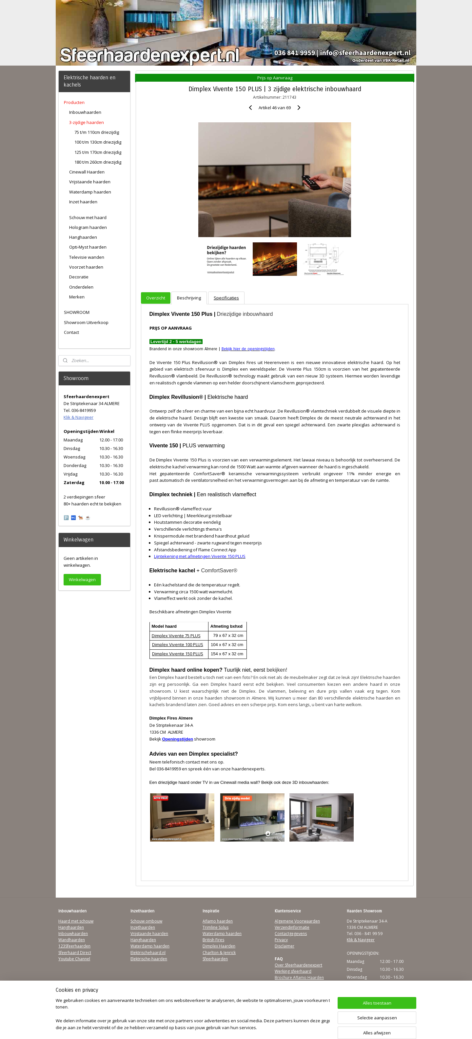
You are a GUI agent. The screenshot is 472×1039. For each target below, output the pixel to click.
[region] (193, 1014)
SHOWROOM (76, 312)
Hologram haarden (88, 227)
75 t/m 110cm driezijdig (96, 132)
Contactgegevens (291, 933)
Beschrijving (189, 298)
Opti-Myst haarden (88, 247)
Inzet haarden (83, 202)
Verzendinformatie (292, 927)
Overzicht (155, 298)
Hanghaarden (83, 237)
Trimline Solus (215, 927)
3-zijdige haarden (86, 122)
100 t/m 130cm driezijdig (97, 142)
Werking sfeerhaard (293, 971)
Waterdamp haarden (90, 192)
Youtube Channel (74, 959)
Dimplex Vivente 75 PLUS (175, 636)
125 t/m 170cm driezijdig (97, 152)
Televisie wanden (86, 257)
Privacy (281, 940)
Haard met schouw (75, 921)
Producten (74, 102)
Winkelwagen (82, 579)
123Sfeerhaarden (74, 946)
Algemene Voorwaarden (297, 921)
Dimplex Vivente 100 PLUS (177, 644)
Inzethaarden (142, 927)
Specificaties (226, 298)
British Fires (213, 940)
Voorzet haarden (86, 267)
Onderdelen (81, 287)
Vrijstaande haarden (89, 182)
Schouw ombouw (146, 921)
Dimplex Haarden (219, 946)
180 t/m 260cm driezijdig (97, 162)
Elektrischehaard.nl (148, 952)
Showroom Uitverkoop (86, 322)
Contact (71, 332)
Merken (77, 297)
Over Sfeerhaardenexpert (298, 965)
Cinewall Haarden (87, 172)
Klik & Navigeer (78, 417)
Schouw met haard (88, 217)
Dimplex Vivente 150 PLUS (177, 654)
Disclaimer (284, 946)
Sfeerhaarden (215, 959)
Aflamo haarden (218, 921)
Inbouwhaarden (85, 112)
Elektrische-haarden (148, 959)
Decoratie (78, 277)
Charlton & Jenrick (219, 952)
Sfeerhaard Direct (74, 952)
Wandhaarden (71, 940)
